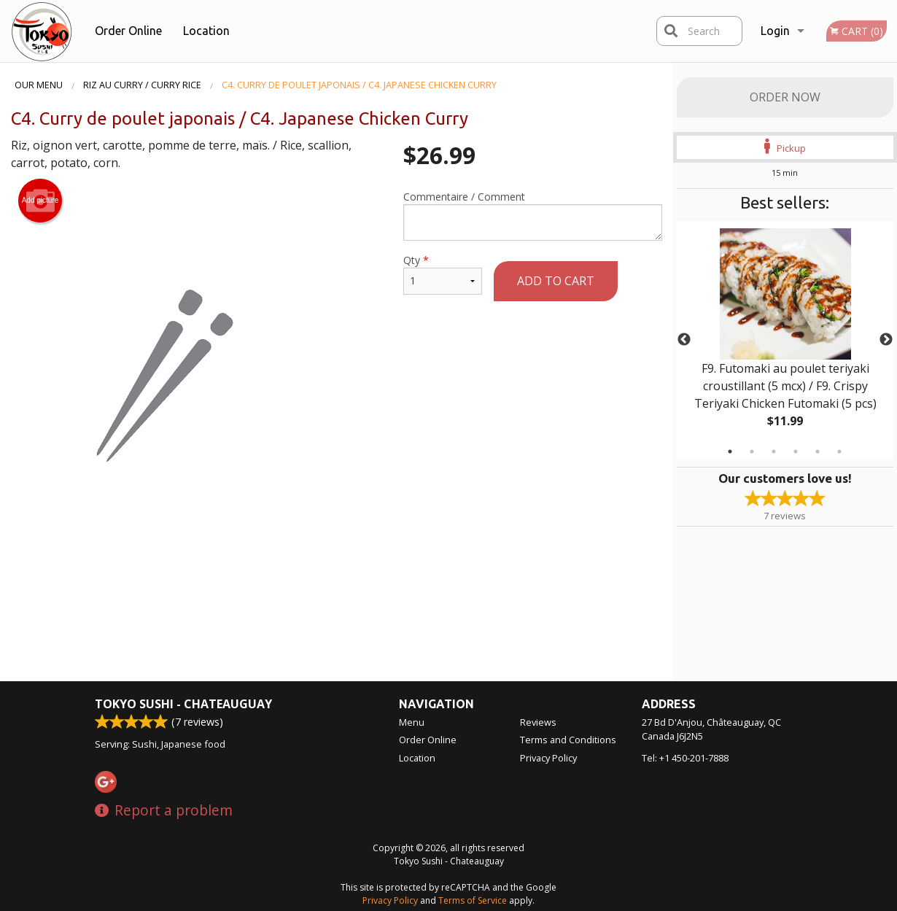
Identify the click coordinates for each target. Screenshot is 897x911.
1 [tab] (730, 451)
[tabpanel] (785, 340)
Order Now (785, 97)
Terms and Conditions (568, 739)
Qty (442, 274)
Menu (411, 722)
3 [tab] (773, 451)
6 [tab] (839, 451)
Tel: (685, 757)
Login (775, 30)
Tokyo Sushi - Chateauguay (183, 704)
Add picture (40, 200)
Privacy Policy (548, 757)
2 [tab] (752, 451)
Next (886, 340)
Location (206, 30)
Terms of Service (472, 900)
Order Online (128, 30)
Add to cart (555, 281)
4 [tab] (795, 451)
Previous (684, 340)
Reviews (538, 722)
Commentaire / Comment (532, 215)
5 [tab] (817, 451)
